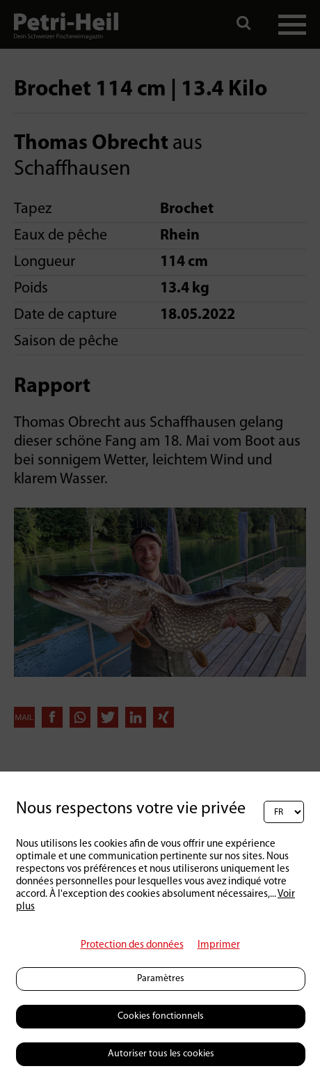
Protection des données (132, 945)
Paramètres (160, 978)
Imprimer (219, 945)
